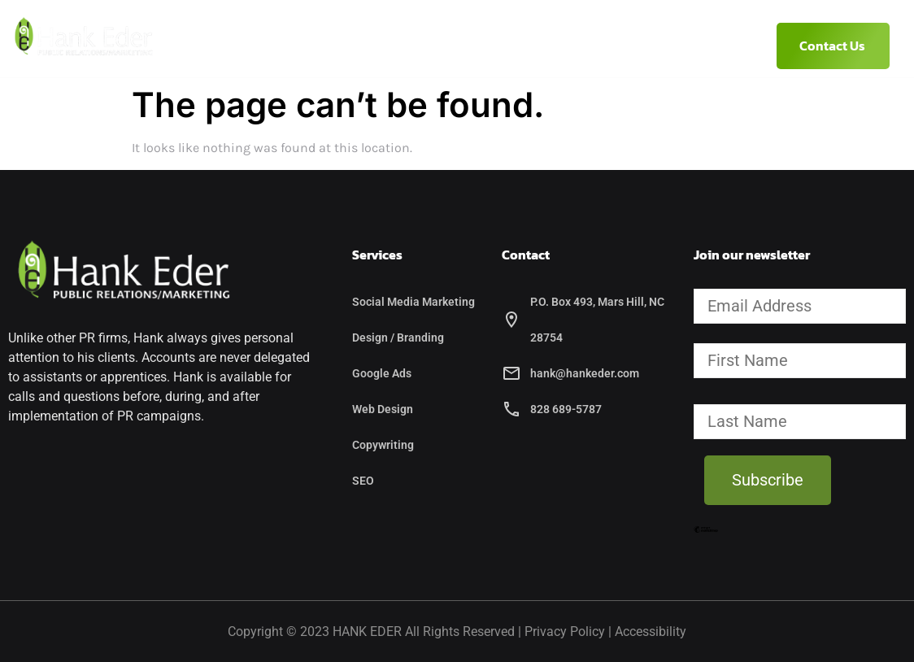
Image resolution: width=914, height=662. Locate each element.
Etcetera (557, 45)
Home (225, 45)
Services (449, 45)
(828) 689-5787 (669, 45)
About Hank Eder (327, 45)
